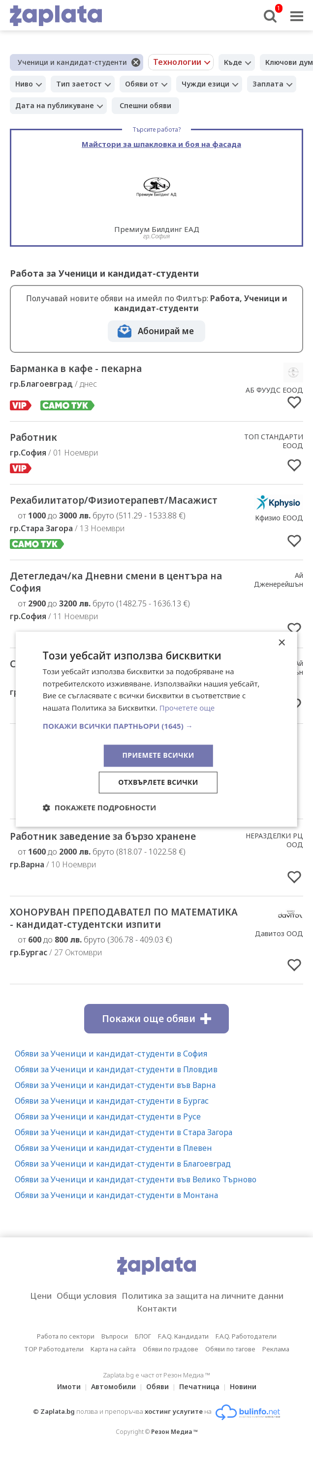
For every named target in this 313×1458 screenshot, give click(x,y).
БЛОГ (143, 1336)
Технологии (177, 62)
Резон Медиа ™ (174, 1432)
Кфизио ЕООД (279, 517)
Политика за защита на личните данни (202, 1295)
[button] (156, 725)
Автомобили (113, 1386)
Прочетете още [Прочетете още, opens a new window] (187, 708)
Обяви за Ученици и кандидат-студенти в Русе (108, 1116)
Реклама (275, 1348)
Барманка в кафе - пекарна (76, 368)
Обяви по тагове (230, 1348)
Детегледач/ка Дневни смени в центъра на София (116, 582)
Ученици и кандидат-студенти (72, 62)
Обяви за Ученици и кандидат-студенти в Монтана (116, 1195)
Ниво (24, 83)
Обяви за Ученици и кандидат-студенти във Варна (115, 1085)
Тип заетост (79, 83)
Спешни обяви (145, 105)
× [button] (281, 643)
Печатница (199, 1386)
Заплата (267, 83)
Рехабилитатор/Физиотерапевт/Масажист (114, 500)
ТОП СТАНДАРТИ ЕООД (273, 441)
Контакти (157, 1308)
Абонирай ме (166, 331)
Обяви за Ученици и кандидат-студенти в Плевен (113, 1148)
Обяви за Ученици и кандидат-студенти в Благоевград (123, 1163)
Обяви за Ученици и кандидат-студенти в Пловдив (116, 1069)
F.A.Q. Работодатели (246, 1336)
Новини (243, 1386)
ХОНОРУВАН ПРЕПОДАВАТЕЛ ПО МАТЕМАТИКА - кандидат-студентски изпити (124, 918)
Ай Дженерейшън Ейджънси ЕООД (274, 584)
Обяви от (141, 83)
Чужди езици (205, 83)
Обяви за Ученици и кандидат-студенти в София (111, 1053)
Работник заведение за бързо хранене (103, 836)
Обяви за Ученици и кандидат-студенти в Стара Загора (123, 1132)
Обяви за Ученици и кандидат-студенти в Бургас (112, 1100)
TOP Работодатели (54, 1348)
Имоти (69, 1386)
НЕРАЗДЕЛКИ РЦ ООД (274, 840)
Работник (33, 437)
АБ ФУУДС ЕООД (274, 390)
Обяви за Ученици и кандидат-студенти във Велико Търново (135, 1179)
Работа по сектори (65, 1336)
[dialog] (156, 729)
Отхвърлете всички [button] (158, 782)
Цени (41, 1295)
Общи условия (87, 1295)
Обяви (157, 1386)
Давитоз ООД (279, 933)
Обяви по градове (170, 1348)
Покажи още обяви (156, 1018)
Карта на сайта (113, 1348)
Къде (233, 62)
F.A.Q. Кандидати (183, 1336)
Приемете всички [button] (158, 755)
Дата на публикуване (54, 105)
